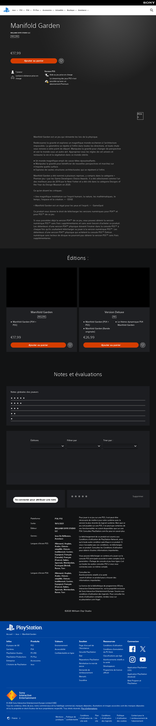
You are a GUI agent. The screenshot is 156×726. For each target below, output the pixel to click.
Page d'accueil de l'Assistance (86, 646)
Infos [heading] (9, 641)
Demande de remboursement (86, 671)
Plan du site (97, 718)
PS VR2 (33, 653)
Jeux (14, 10)
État (80, 655)
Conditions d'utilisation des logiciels (107, 718)
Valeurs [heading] (59, 641)
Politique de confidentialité (72, 718)
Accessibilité (60, 649)
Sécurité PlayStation (87, 652)
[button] (35, 499)
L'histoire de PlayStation (16, 664)
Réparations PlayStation (89, 659)
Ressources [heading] (109, 641)
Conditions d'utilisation (112, 645)
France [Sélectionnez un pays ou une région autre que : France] (13, 718)
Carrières (10, 649)
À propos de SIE (12, 645)
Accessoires (47, 10)
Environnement (61, 645)
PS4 (27, 10)
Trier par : (108, 440)
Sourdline (83, 680)
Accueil (9, 634)
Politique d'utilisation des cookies (122, 718)
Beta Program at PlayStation (134, 682)
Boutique (70, 10)
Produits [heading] (35, 641)
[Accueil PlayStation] (6, 10)
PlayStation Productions (16, 657)
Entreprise (10, 660)
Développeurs (109, 666)
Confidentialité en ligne (64, 653)
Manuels (82, 676)
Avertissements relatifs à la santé (93, 575)
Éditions (35, 440)
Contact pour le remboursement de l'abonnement (139, 718)
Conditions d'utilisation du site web (86, 718)
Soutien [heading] (83, 641)
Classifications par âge (112, 655)
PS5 (21, 10)
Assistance (82, 10)
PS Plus (36, 10)
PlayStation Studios (14, 653)
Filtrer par (72, 440)
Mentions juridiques (60, 718)
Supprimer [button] (138, 496)
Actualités (59, 10)
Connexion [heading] (133, 641)
